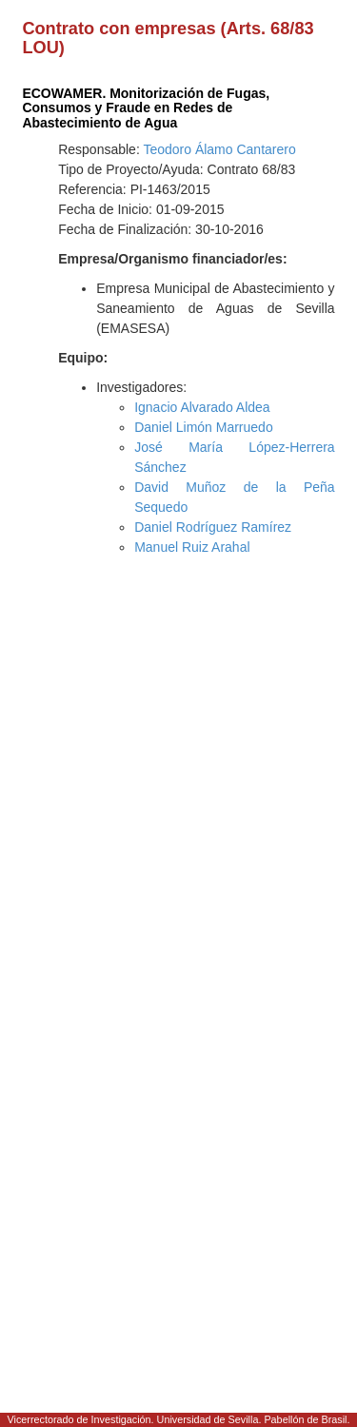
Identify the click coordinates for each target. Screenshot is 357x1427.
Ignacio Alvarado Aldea (201, 407)
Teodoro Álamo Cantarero (219, 149)
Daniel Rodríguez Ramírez (212, 527)
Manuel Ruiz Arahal (191, 547)
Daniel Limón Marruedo (203, 427)
